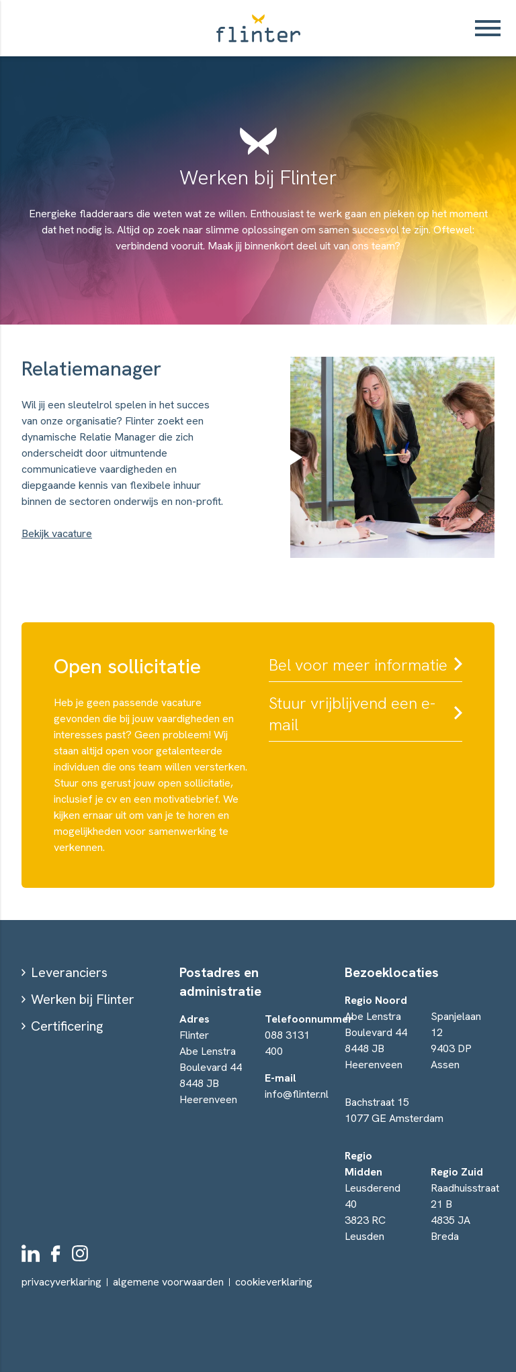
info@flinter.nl (297, 1094)
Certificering (67, 1026)
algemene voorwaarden (168, 1282)
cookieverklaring (273, 1282)
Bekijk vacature (57, 533)
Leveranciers (69, 972)
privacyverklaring (61, 1282)
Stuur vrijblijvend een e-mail (352, 714)
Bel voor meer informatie (358, 664)
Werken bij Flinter (82, 999)
